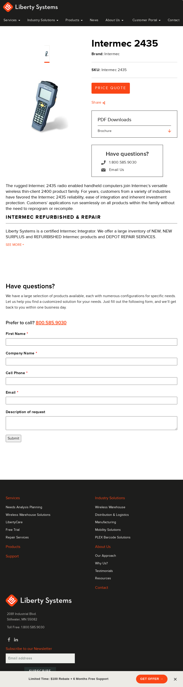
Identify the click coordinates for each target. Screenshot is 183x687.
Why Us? (101, 563)
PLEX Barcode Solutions (113, 537)
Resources (103, 578)
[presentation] (42, 456)
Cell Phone (15, 373)
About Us (114, 20)
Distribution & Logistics (112, 515)
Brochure (134, 131)
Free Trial (13, 530)
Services (12, 20)
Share (98, 102)
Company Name (20, 353)
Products (13, 546)
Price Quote (110, 88)
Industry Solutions (43, 20)
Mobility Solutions (108, 530)
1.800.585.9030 (119, 162)
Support (12, 556)
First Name (15, 333)
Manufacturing (105, 522)
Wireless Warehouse (110, 507)
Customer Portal (146, 20)
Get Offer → (151, 679)
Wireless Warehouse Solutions (28, 515)
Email (11, 392)
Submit (13, 438)
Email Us (112, 169)
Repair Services (17, 537)
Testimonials (104, 571)
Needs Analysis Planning (24, 507)
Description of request (25, 412)
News (94, 20)
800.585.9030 (51, 323)
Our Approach (105, 556)
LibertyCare (14, 522)
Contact (173, 20)
